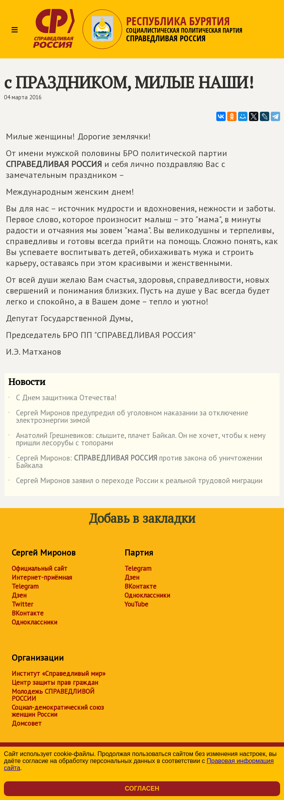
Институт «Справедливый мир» (58, 673)
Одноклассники (34, 622)
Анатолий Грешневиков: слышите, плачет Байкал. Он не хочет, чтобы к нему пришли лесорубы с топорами (137, 439)
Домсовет (27, 723)
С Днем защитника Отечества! (62, 399)
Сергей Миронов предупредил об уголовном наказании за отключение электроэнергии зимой (128, 417)
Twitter (22, 604)
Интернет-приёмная (42, 577)
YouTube (136, 604)
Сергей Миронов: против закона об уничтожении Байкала (135, 462)
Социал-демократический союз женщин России (58, 711)
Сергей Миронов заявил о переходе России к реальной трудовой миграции (135, 482)
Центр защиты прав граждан (55, 682)
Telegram (25, 586)
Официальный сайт (39, 568)
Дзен (19, 595)
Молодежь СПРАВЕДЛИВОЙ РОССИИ (53, 695)
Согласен (142, 788)
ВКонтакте (28, 613)
